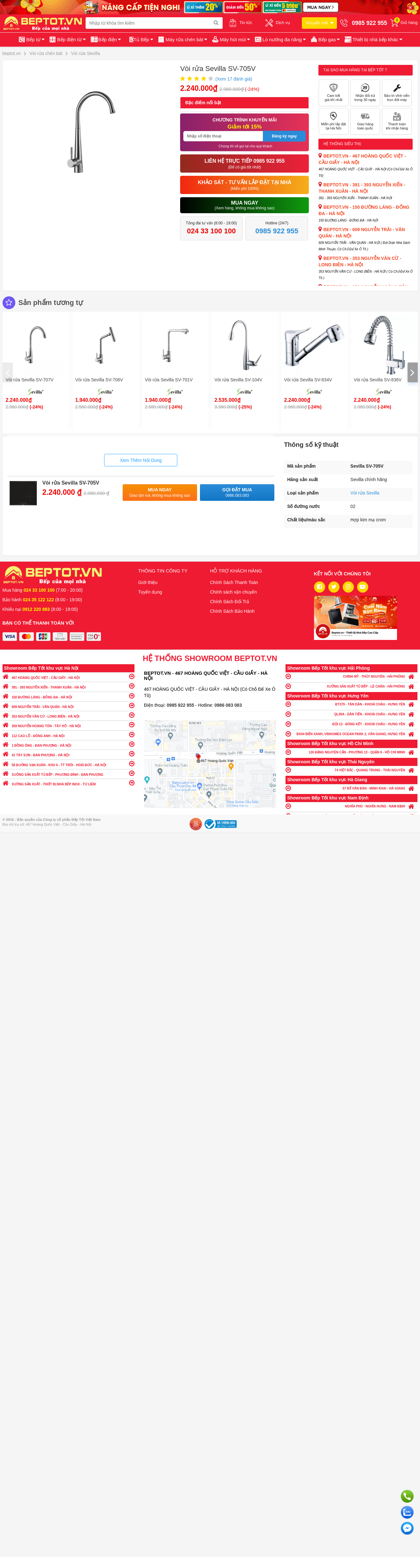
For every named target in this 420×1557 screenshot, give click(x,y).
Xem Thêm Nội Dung (141, 460)
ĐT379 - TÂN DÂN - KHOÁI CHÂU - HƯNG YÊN (351, 704)
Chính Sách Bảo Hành (232, 611)
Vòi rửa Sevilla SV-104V (239, 379)
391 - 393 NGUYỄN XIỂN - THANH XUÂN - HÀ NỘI (68, 685)
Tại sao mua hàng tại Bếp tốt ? (355, 70)
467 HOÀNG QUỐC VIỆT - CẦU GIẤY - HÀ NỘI (68, 676)
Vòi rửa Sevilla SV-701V (169, 379)
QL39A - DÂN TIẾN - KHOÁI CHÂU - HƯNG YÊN (351, 714)
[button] (372, 39)
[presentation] (8, 372)
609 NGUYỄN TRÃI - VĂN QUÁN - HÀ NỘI (68, 705)
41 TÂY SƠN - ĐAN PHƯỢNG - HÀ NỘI (68, 753)
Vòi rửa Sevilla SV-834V (308, 379)
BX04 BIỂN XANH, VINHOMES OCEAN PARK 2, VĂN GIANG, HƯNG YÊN (351, 733)
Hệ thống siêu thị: (342, 144)
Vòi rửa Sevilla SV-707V (30, 379)
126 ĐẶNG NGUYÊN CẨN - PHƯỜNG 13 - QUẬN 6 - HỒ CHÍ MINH (351, 752)
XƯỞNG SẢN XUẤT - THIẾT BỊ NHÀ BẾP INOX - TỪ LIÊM (68, 782)
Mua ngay (160, 492)
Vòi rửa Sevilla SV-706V (99, 379)
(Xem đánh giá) (233, 79)
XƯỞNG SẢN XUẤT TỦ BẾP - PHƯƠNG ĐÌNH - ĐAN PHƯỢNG (68, 773)
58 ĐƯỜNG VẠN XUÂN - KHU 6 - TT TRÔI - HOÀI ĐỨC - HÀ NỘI (68, 763)
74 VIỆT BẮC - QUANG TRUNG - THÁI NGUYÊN (351, 770)
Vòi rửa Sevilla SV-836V (378, 379)
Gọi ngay (407, 1496)
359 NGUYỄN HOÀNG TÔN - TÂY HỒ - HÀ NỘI (68, 724)
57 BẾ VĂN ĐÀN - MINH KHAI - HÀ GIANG (351, 788)
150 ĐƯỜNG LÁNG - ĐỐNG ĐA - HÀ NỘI (68, 695)
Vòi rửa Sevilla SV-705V (70, 483)
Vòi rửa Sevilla (364, 492)
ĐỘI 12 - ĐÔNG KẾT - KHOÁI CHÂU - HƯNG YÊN (351, 724)
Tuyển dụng (150, 592)
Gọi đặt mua (237, 492)
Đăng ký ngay (284, 136)
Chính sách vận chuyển (233, 592)
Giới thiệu (148, 582)
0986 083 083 (228, 705)
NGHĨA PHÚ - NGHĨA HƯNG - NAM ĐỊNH (351, 806)
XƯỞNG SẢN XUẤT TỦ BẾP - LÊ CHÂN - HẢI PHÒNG (351, 686)
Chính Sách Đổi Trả (229, 601)
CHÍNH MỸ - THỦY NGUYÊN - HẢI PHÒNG (351, 676)
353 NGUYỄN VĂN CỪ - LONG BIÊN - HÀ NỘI (68, 715)
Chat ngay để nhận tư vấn (407, 1528)
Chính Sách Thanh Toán (234, 582)
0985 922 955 (181, 705)
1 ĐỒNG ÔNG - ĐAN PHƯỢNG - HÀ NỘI (68, 744)
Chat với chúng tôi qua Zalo (407, 1512)
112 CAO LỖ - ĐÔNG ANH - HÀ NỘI (68, 734)
